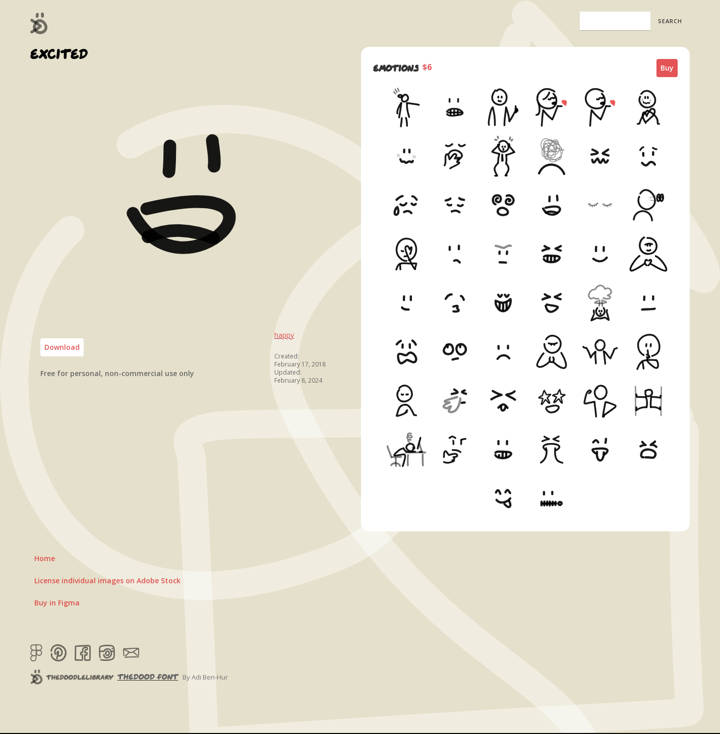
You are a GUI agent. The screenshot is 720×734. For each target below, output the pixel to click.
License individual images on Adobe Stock (107, 580)
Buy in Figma (57, 602)
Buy (667, 68)
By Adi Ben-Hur (205, 677)
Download (62, 347)
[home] (39, 23)
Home (44, 558)
